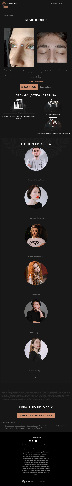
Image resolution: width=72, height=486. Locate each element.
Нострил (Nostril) (20, 426)
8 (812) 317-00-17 (56, 3)
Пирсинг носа (9, 426)
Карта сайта (37, 437)
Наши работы (45, 87)
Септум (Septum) (32, 426)
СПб (5, 7)
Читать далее (45, 399)
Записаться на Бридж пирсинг (37, 416)
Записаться (30, 87)
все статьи (8, 15)
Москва (7, 9)
